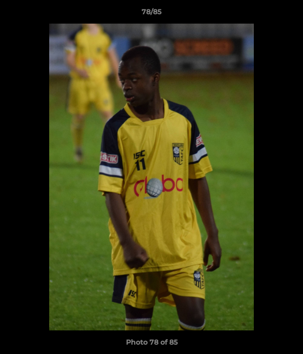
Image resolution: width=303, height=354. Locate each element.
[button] (291, 14)
